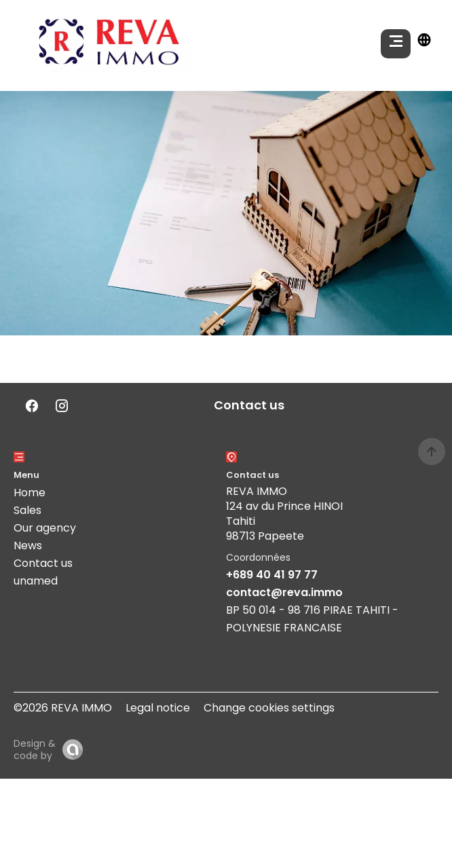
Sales (27, 510)
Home (29, 492)
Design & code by (35, 749)
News (28, 545)
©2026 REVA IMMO (63, 708)
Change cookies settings (269, 708)
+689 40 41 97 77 (272, 575)
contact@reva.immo (284, 592)
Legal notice (158, 708)
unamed (36, 581)
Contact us (43, 563)
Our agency (45, 528)
